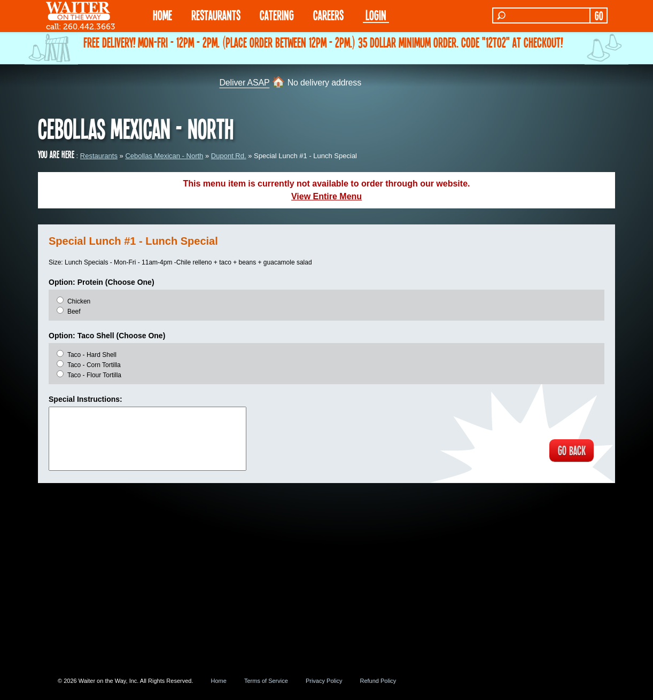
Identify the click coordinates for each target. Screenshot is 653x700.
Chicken (78, 301)
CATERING (277, 15)
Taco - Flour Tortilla (94, 375)
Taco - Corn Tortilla (94, 365)
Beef (74, 311)
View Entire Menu (326, 196)
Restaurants (99, 156)
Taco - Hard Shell (91, 355)
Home (219, 681)
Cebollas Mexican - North (164, 156)
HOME (162, 15)
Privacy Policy (324, 681)
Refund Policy (378, 681)
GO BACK (570, 451)
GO (599, 15)
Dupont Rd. (228, 156)
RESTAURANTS (215, 15)
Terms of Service (266, 681)
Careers (328, 15)
